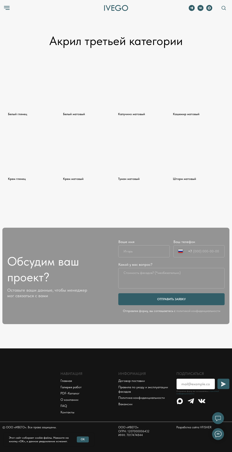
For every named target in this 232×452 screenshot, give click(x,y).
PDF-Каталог (70, 393)
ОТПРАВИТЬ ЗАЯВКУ (171, 299)
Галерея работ (71, 387)
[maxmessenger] (209, 10)
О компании (69, 400)
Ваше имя (126, 241)
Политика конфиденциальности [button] (141, 398)
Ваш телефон (184, 241)
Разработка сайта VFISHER (193, 427)
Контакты (67, 412)
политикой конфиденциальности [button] (198, 311)
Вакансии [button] (125, 404)
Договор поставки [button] (131, 381)
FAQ (63, 406)
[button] (223, 7)
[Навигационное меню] (7, 8)
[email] (195, 383)
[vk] (200, 10)
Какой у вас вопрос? (135, 264)
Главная (66, 381)
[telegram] (192, 10)
